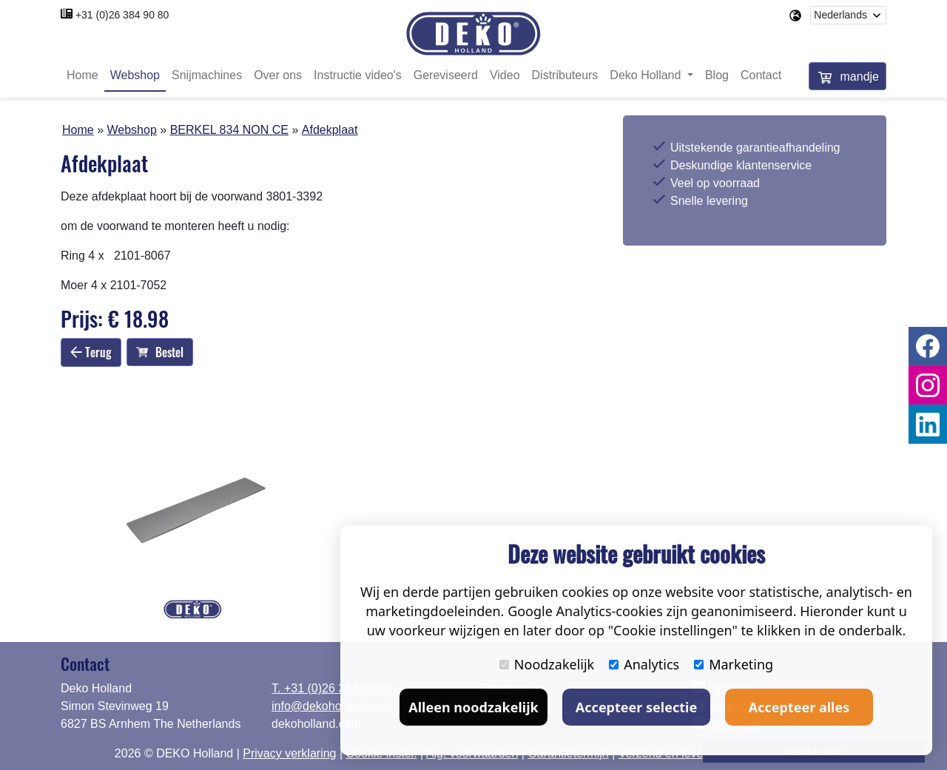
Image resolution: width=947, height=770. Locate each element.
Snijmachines (207, 76)
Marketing (733, 664)
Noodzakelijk (546, 664)
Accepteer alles (799, 707)
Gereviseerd (446, 76)
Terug (91, 352)
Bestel (159, 353)
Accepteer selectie (636, 707)
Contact (761, 76)
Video (505, 76)
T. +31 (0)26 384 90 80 (331, 688)
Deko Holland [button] (647, 76)
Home (82, 76)
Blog (717, 76)
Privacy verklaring (289, 753)
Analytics (644, 664)
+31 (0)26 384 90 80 (122, 15)
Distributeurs (565, 76)
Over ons (278, 76)
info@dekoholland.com (332, 706)
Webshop (135, 76)
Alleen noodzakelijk (473, 707)
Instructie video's (358, 76)
